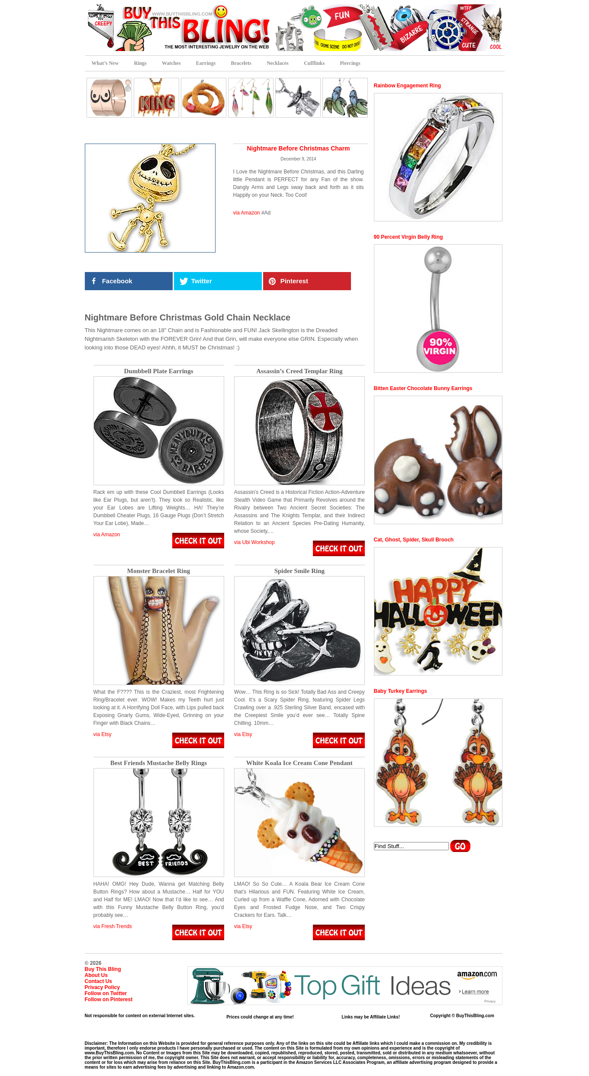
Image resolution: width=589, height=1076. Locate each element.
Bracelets (241, 63)
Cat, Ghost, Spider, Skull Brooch (414, 540)
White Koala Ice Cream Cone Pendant (299, 763)
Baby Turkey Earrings (400, 691)
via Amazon (246, 213)
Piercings (350, 63)
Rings (140, 63)
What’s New (105, 63)
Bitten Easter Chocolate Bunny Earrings (423, 388)
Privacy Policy (102, 987)
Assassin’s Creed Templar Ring (299, 371)
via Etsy (102, 734)
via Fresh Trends (112, 926)
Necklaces (278, 63)
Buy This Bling (103, 969)
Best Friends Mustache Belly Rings (158, 763)
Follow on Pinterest (109, 999)
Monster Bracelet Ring (158, 571)
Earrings (206, 63)
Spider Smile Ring (299, 571)
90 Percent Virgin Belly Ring (408, 237)
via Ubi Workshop (254, 542)
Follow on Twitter (106, 993)
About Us (96, 975)
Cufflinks (314, 63)
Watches (171, 63)
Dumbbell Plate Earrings (158, 371)
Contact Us (98, 981)
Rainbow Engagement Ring (407, 86)
